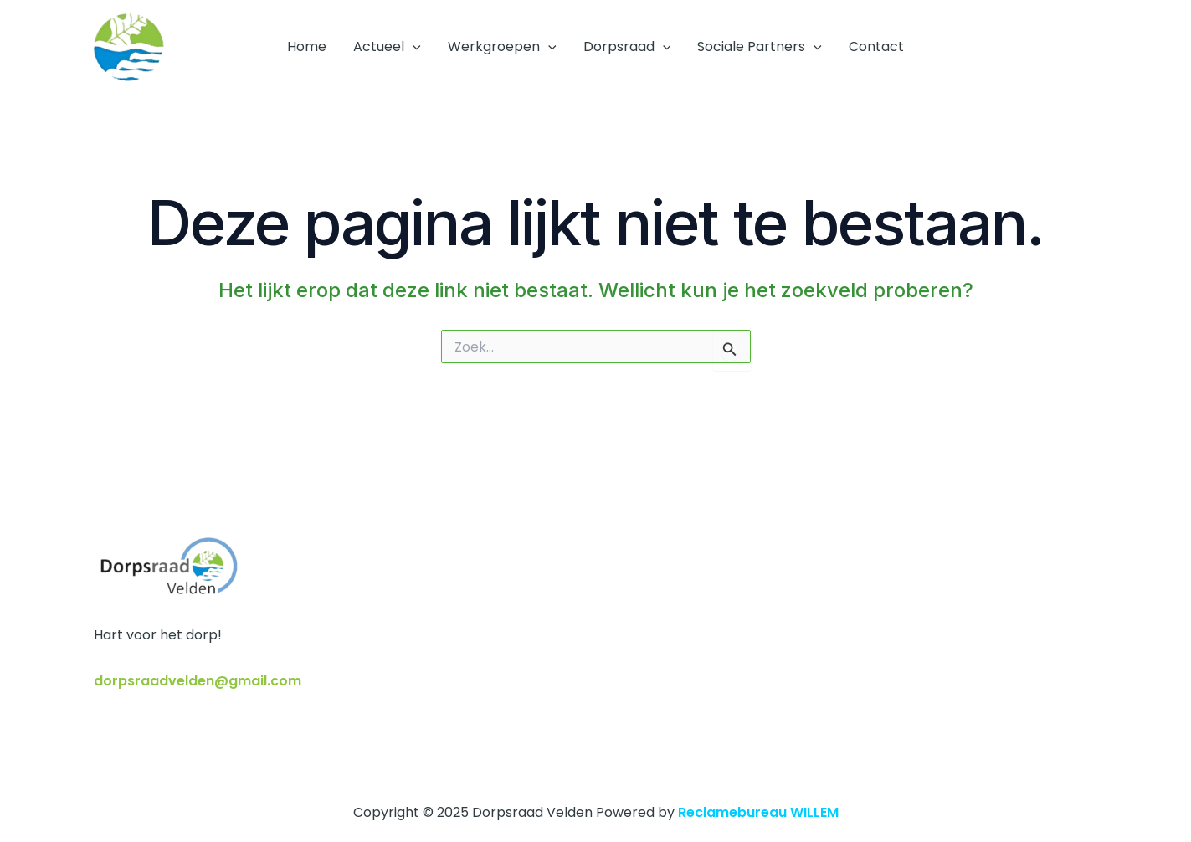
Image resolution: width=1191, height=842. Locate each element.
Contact (876, 46)
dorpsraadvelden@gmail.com (197, 681)
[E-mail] (1090, 47)
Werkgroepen (502, 46)
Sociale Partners (759, 46)
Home (306, 46)
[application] (412, 46)
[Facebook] (1065, 47)
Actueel (387, 46)
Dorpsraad (627, 46)
